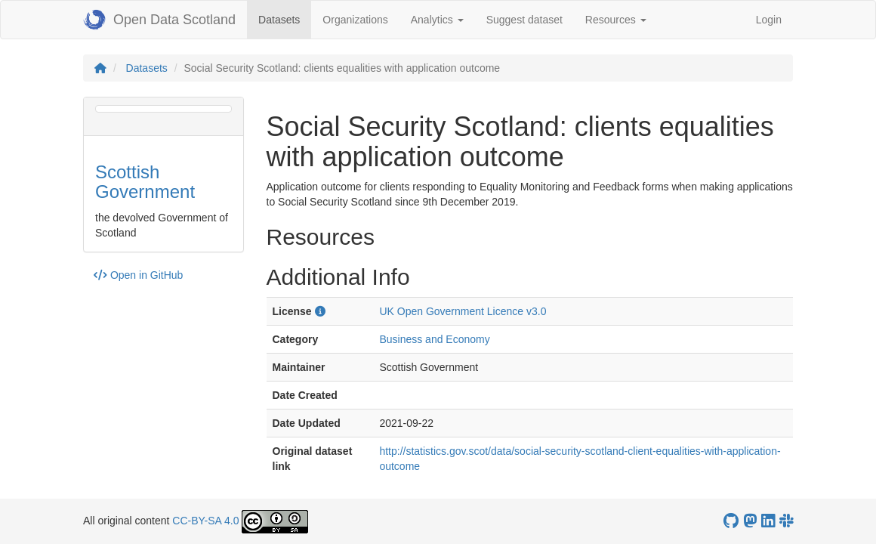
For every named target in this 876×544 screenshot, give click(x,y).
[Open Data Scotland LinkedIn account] (768, 521)
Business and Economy (434, 339)
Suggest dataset (524, 20)
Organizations (354, 20)
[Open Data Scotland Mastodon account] (750, 521)
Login (769, 20)
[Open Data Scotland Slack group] (786, 521)
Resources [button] (615, 20)
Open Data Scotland (159, 19)
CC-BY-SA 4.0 (205, 521)
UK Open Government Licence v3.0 (462, 311)
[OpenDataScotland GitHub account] (731, 521)
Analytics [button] (437, 20)
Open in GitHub (138, 275)
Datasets (284, 18)
